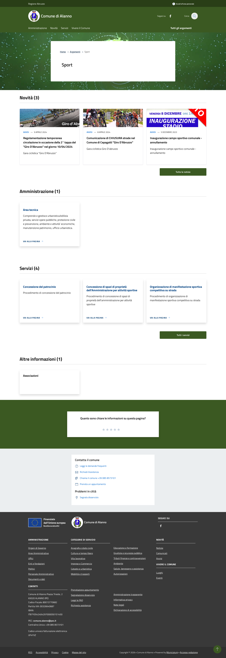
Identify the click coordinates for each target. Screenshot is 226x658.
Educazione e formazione (126, 548)
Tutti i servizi (183, 335)
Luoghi (159, 572)
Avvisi (26, 132)
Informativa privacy (123, 599)
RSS (30, 652)
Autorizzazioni (121, 574)
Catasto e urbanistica (81, 569)
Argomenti (75, 51)
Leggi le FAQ (77, 600)
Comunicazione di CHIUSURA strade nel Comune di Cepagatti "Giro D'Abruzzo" (111, 140)
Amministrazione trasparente (128, 594)
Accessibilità (42, 652)
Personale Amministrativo (41, 574)
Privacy (55, 652)
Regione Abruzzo (36, 3)
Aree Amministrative (38, 553)
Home (63, 51)
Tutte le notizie (183, 172)
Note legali (119, 605)
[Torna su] (217, 649)
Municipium (172, 652)
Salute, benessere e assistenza (129, 568)
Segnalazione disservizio (83, 595)
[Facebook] (169, 16)
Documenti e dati (36, 579)
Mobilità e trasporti (80, 574)
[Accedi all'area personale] (183, 3)
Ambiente (118, 563)
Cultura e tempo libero (82, 553)
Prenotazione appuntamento (85, 590)
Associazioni (30, 375)
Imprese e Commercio (81, 563)
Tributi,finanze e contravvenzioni (130, 558)
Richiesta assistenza (81, 605)
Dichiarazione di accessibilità (128, 610)
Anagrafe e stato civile (82, 548)
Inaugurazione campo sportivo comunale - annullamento (176, 140)
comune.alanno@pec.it (44, 620)
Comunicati (161, 553)
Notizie (159, 548)
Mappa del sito (79, 652)
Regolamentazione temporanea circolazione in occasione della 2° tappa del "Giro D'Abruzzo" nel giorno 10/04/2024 (49, 142)
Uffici (30, 558)
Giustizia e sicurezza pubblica (128, 553)
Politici (31, 569)
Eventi (159, 578)
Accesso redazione (189, 652)
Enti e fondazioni (36, 563)
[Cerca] (194, 16)
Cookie (65, 652)
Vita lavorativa (78, 558)
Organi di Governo (37, 548)
